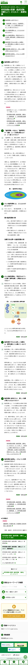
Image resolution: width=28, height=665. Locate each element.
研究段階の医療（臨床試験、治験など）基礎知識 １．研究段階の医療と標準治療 (16, 504)
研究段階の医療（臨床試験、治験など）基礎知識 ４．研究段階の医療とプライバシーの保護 (16, 123)
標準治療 (23, 336)
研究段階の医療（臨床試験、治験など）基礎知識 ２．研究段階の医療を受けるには (16, 116)
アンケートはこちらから (14, 616)
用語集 (18, 336)
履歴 (24, 530)
